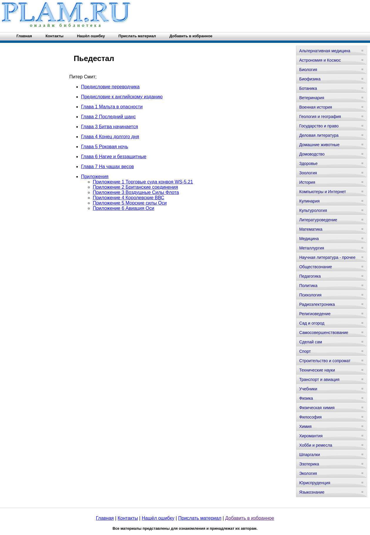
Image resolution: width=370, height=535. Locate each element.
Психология (310, 295)
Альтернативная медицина (324, 50)
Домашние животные (319, 144)
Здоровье (308, 163)
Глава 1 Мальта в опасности (112, 106)
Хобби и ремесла (315, 445)
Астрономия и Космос (320, 60)
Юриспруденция (314, 482)
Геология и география (320, 116)
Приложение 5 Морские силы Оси (130, 202)
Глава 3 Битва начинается (109, 126)
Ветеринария (311, 97)
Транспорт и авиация (319, 379)
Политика (308, 285)
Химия (305, 426)
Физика (306, 398)
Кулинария (309, 201)
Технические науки (317, 370)
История (307, 182)
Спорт (305, 351)
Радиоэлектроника (317, 304)
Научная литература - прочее (327, 257)
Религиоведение (315, 313)
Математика (310, 229)
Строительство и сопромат (325, 360)
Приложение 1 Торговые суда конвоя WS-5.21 (143, 181)
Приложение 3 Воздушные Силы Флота (136, 192)
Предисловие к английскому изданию (122, 96)
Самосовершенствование (323, 332)
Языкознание (311, 492)
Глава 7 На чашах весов (107, 166)
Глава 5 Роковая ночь (104, 146)
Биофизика (310, 79)
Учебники (308, 389)
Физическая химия (316, 407)
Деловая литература (319, 135)
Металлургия (311, 248)
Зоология (308, 173)
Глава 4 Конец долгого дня (110, 136)
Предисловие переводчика (110, 86)
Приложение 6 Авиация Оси (123, 208)
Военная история (315, 107)
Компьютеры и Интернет (322, 191)
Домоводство (311, 154)
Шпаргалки (309, 454)
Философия (310, 417)
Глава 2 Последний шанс (108, 116)
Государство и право (319, 126)
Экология (308, 473)
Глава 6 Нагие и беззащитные (114, 156)
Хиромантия (311, 435)
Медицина (309, 238)
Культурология (313, 210)
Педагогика (310, 276)
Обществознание (315, 266)
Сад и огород (311, 323)
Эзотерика (309, 464)
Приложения (95, 176)
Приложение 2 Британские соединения (135, 187)
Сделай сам (310, 342)
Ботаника (308, 88)
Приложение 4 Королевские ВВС (128, 197)
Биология (308, 69)
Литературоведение (318, 219)
